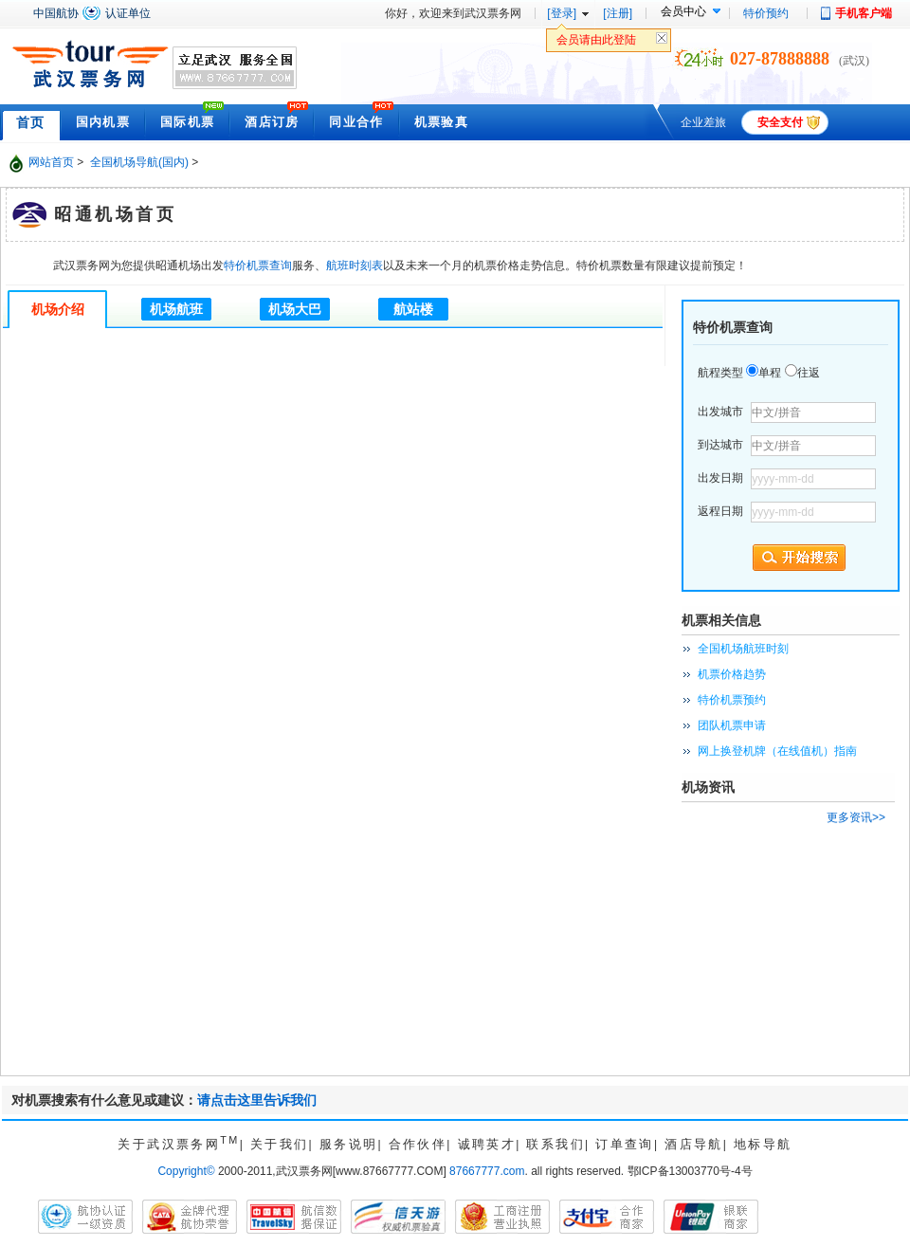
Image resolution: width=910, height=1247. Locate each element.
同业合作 (356, 122)
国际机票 (187, 122)
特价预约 (766, 13)
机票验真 (441, 122)
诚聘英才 (487, 1144)
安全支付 (780, 122)
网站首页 (51, 162)
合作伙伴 (418, 1144)
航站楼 (413, 309)
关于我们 (279, 1144)
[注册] (617, 13)
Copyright (185, 1171)
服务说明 (348, 1144)
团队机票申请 (732, 725)
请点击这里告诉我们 (257, 1100)
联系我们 (555, 1144)
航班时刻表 (354, 265)
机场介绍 (57, 309)
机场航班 (176, 309)
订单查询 (624, 1144)
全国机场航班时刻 (743, 648)
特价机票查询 (258, 265)
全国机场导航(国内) (139, 162)
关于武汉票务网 (178, 1144)
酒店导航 (693, 1144)
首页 (31, 122)
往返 (808, 372)
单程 (769, 372)
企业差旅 (703, 122)
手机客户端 (863, 13)
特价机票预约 (732, 699)
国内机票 (103, 122)
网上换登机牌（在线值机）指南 (777, 751)
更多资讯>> (856, 817)
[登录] (561, 13)
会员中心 (683, 11)
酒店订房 (272, 122)
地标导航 (763, 1144)
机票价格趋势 (732, 674)
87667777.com (486, 1171)
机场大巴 (294, 309)
